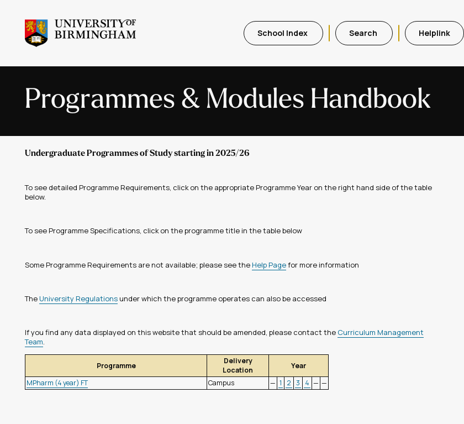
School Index (283, 33)
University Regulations (78, 298)
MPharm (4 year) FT (57, 383)
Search (364, 33)
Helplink (434, 33)
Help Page (269, 265)
